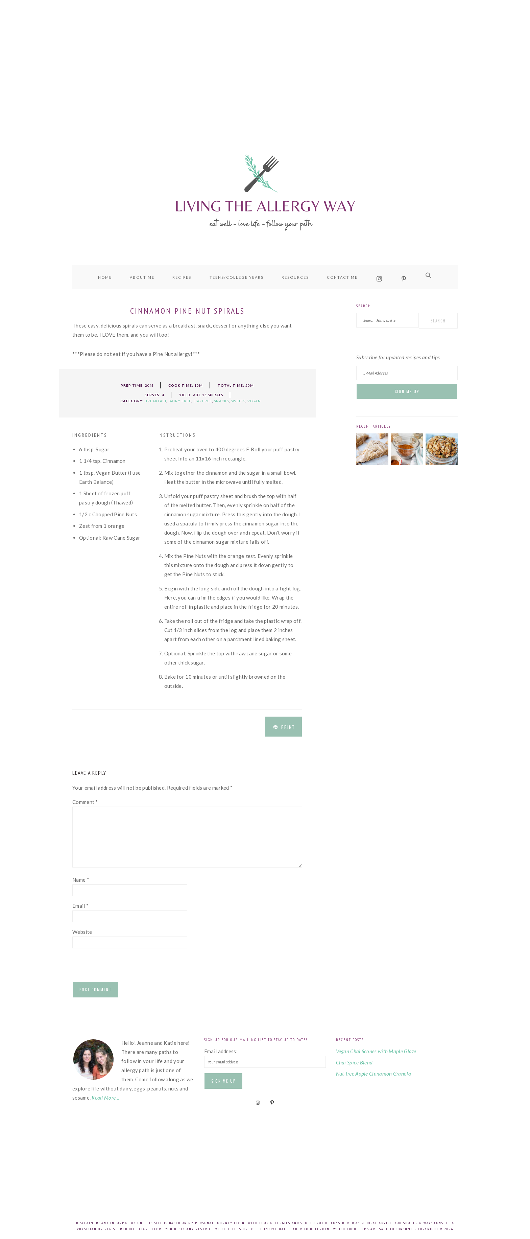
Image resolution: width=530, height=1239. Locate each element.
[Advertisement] (265, 61)
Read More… (105, 1098)
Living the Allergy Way (265, 191)
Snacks (221, 401)
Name (80, 880)
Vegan (254, 401)
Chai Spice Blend (354, 1062)
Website (82, 932)
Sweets (238, 401)
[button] (428, 275)
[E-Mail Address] (407, 373)
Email (80, 906)
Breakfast (155, 401)
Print (288, 727)
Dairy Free (179, 401)
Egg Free (202, 401)
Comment (85, 802)
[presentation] (123, 966)
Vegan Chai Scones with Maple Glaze (376, 1051)
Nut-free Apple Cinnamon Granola (373, 1074)
